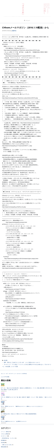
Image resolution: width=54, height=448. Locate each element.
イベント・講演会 (5, 431)
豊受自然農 (3, 446)
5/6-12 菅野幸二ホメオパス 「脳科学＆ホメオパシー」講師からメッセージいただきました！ (22, 406)
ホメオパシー (4, 436)
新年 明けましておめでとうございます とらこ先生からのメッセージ (22, 362)
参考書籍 (3, 440)
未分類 (5, 360)
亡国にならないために (7, 444)
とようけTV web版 (5, 376)
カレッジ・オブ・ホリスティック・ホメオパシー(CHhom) (14, 373)
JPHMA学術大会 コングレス (8, 438)
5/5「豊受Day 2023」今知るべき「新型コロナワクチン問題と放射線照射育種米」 (19, 414)
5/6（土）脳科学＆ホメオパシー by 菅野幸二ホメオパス (13, 421)
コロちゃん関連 (4, 433)
